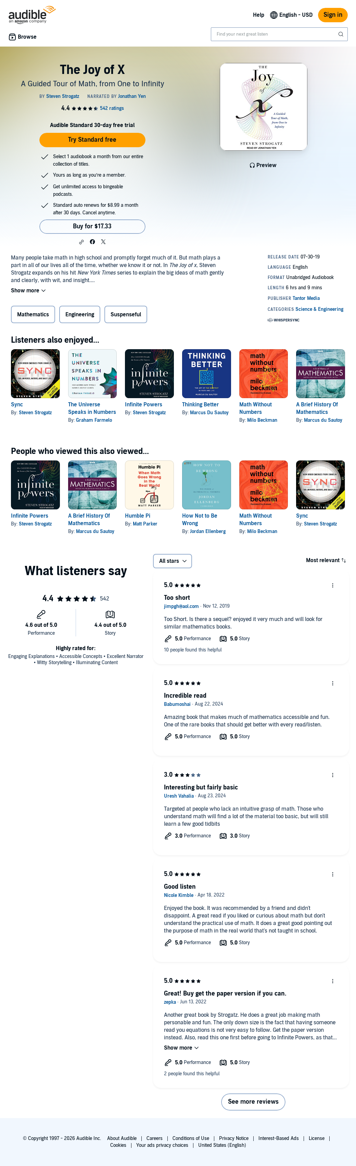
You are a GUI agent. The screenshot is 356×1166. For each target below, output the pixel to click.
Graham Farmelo (94, 420)
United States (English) (222, 1145)
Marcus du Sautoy (323, 420)
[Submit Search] (341, 34)
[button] (81, 242)
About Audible (122, 1138)
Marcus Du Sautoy (209, 413)
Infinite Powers (143, 404)
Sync (17, 404)
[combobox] (279, 34)
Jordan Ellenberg (208, 531)
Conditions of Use (191, 1138)
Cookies (118, 1145)
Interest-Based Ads (278, 1138)
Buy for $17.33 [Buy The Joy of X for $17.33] (92, 226)
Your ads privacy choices (162, 1145)
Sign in (332, 14)
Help (258, 15)
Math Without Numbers (255, 408)
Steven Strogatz (35, 413)
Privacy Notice (234, 1138)
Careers (155, 1138)
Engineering (79, 314)
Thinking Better (200, 404)
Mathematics (33, 314)
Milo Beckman (262, 420)
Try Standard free (92, 139)
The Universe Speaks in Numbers (92, 408)
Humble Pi (137, 515)
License (317, 1138)
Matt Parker (145, 524)
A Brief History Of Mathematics (317, 408)
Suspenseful (126, 314)
